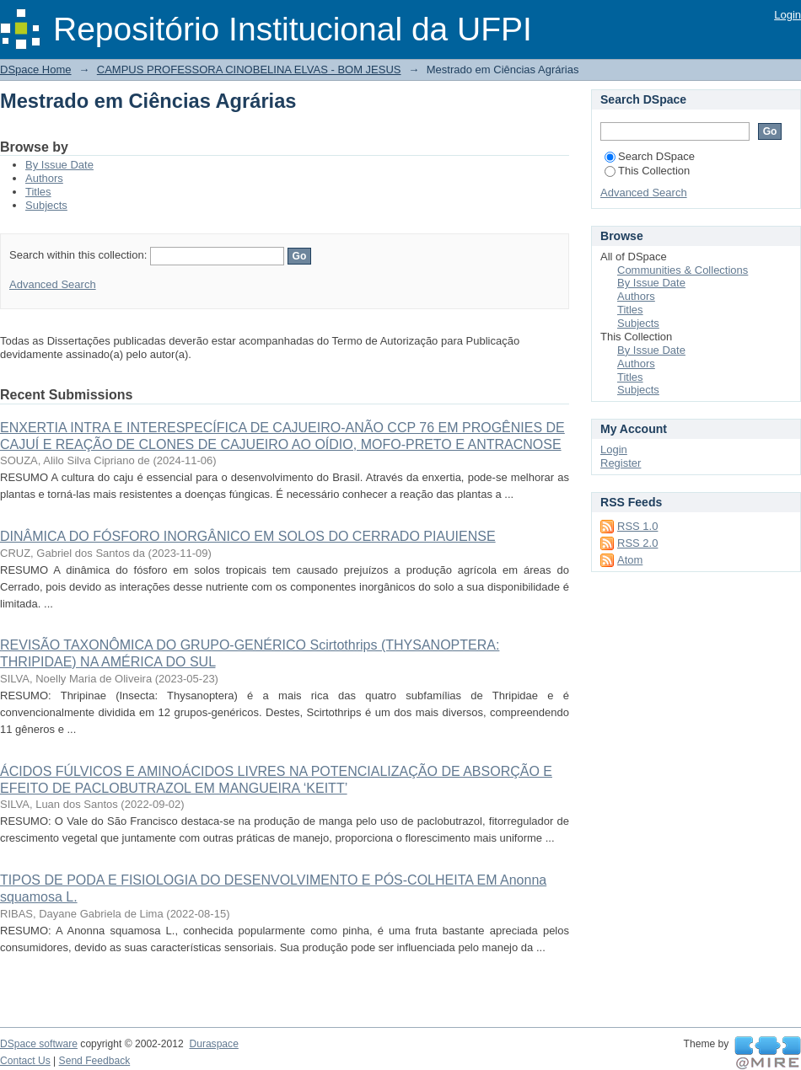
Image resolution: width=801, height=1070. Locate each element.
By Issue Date (59, 164)
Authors (44, 178)
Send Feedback (95, 1061)
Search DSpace (650, 156)
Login (787, 14)
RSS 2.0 (637, 543)
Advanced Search (52, 284)
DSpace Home (36, 69)
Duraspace (213, 1044)
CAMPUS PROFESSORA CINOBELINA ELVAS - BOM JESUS (249, 69)
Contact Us (25, 1061)
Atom (629, 560)
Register (620, 463)
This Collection (647, 170)
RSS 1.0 (637, 526)
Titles (38, 191)
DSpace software (39, 1044)
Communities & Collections (682, 270)
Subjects (46, 205)
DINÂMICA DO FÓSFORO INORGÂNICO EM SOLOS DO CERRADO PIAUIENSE (248, 536)
